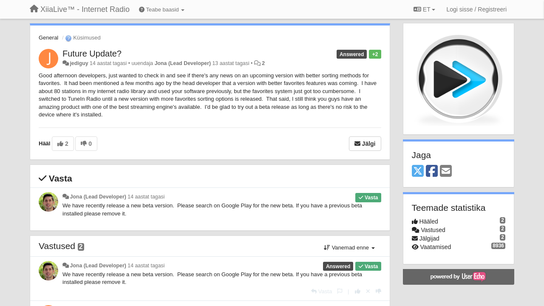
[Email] (446, 171)
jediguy (79, 63)
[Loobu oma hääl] (368, 291)
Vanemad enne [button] (349, 247)
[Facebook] (432, 171)
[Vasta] (321, 291)
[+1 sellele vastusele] (357, 291)
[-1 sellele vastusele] (378, 291)
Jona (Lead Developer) (183, 63)
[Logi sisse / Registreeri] (476, 9)
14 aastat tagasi (146, 197)
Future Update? (92, 53)
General (48, 37)
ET (424, 9)
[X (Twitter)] (418, 171)
